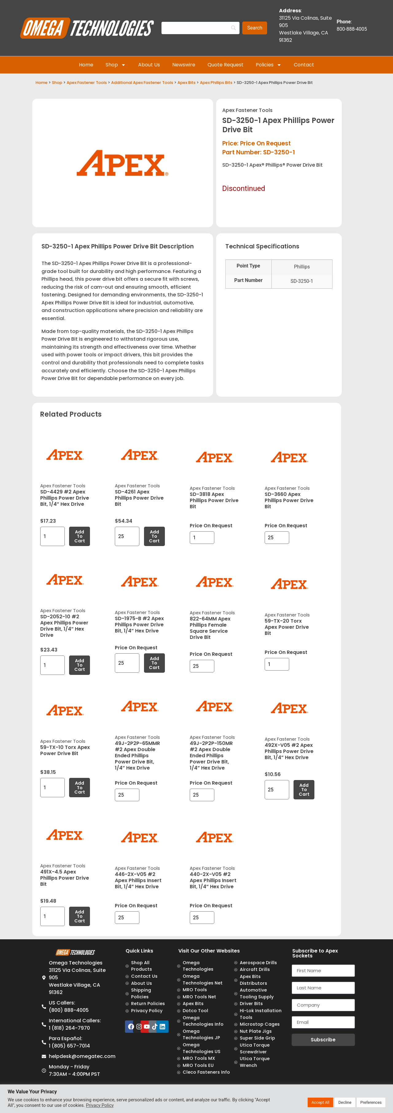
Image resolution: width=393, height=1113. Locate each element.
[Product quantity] (52, 536)
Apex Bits (186, 82)
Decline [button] (345, 1102)
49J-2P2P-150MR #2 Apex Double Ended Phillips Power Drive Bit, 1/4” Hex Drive (211, 755)
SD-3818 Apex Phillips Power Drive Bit (214, 500)
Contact (304, 64)
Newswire (183, 64)
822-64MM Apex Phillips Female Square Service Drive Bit (210, 628)
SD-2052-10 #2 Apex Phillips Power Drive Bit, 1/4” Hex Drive (64, 626)
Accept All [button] (320, 1102)
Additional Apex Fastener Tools (142, 82)
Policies (269, 64)
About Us (149, 64)
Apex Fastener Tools (87, 82)
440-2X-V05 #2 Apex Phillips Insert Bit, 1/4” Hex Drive (213, 880)
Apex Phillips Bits (216, 82)
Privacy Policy (100, 1105)
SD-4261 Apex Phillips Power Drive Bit (139, 498)
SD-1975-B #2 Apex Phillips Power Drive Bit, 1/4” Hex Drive (139, 624)
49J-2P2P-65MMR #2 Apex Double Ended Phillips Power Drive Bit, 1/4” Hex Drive (137, 755)
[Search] (200, 28)
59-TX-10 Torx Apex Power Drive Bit (65, 750)
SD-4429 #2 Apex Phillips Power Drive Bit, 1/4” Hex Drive (64, 498)
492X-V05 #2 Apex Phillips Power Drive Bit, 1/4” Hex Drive (289, 751)
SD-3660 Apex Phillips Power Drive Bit (289, 500)
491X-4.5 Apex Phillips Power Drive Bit (64, 878)
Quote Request (225, 64)
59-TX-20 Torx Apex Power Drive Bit (287, 627)
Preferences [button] (371, 1102)
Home (86, 64)
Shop (116, 64)
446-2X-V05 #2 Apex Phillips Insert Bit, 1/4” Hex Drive (138, 880)
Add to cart (79, 536)
